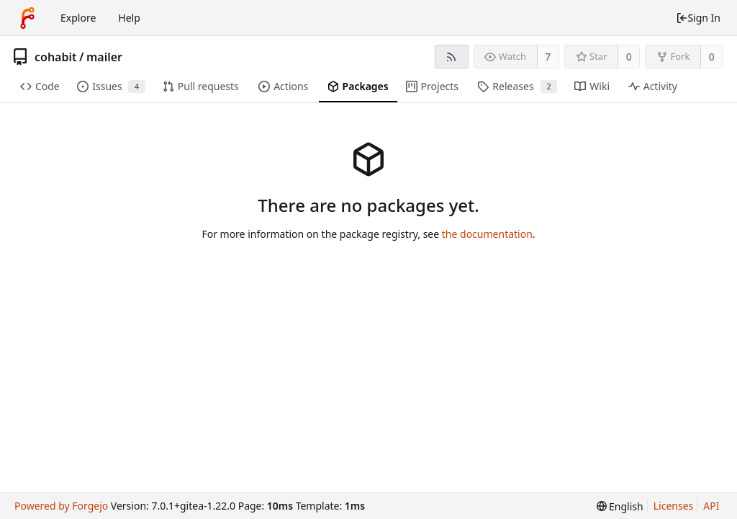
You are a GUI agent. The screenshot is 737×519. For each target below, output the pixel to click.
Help (129, 18)
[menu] (620, 506)
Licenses (674, 506)
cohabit (56, 57)
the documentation (487, 234)
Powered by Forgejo (61, 506)
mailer (104, 57)
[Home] (27, 18)
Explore (78, 18)
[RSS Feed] (452, 56)
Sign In (698, 18)
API (711, 506)
